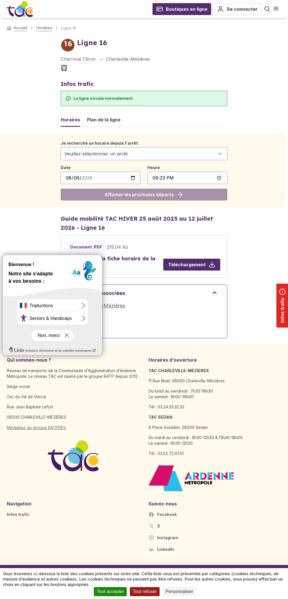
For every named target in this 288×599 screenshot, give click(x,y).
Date (66, 167)
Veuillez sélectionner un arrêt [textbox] (96, 154)
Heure (153, 167)
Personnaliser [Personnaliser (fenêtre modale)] (179, 591)
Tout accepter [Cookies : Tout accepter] (110, 591)
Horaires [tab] (70, 120)
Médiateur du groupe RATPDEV (36, 427)
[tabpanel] (144, 170)
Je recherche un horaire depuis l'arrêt (99, 143)
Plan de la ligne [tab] (103, 120)
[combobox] (144, 153)
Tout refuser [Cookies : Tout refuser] (144, 591)
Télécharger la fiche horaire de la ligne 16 (111, 262)
